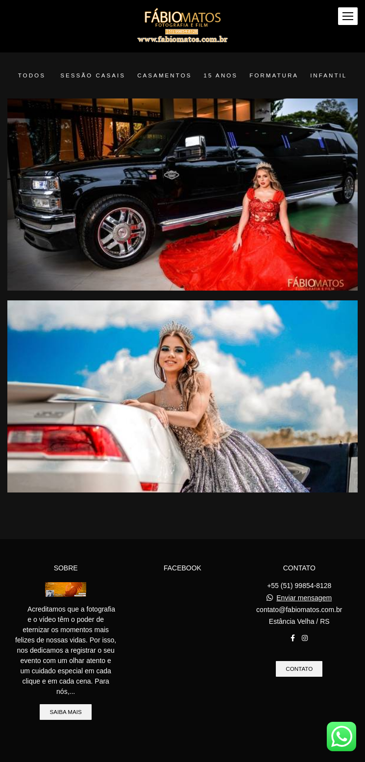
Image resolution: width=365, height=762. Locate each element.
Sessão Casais (92, 75)
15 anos (221, 75)
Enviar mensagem (304, 598)
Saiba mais (65, 712)
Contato (299, 669)
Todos (32, 75)
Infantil (328, 75)
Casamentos (164, 75)
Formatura (273, 75)
